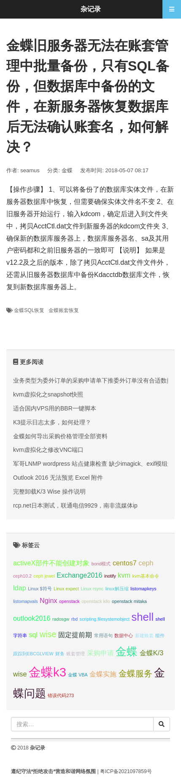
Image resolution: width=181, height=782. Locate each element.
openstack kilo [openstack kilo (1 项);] (95, 601)
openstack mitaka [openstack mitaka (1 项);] (129, 601)
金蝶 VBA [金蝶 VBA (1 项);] (77, 674)
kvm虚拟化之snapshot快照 (48, 394)
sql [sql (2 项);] (33, 634)
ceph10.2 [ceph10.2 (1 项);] (22, 575)
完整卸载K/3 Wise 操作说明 (49, 491)
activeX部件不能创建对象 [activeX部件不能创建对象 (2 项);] (51, 563)
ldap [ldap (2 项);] (19, 588)
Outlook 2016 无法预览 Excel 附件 (58, 477)
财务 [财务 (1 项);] (60, 653)
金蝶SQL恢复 (29, 310)
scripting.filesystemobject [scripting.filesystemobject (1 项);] (105, 619)
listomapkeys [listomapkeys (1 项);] (143, 588)
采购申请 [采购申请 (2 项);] (100, 653)
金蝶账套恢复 (64, 310)
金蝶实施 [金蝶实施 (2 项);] (102, 674)
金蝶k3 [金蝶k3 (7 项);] (47, 672)
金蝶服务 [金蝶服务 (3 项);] (135, 673)
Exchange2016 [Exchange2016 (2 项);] (79, 575)
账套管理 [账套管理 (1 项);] (75, 653)
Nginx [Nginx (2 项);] (48, 600)
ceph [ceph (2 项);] (145, 563)
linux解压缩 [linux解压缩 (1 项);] (117, 588)
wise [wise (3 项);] (48, 634)
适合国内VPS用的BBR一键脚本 (54, 408)
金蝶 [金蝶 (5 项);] (127, 651)
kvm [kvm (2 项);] (124, 575)
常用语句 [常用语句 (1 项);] (103, 635)
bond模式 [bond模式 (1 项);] (101, 563)
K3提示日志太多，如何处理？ (52, 422)
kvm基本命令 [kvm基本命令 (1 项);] (145, 575)
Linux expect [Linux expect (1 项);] (66, 588)
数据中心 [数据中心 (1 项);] (123, 635)
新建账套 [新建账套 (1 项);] (144, 635)
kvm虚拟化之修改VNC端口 (48, 449)
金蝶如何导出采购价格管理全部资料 (60, 436)
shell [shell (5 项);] (143, 617)
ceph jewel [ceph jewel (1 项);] (43, 575)
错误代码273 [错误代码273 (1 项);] (61, 695)
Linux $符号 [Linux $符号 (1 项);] (39, 588)
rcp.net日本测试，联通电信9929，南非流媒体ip (75, 505)
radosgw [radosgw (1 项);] (60, 619)
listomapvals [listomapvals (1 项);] (25, 601)
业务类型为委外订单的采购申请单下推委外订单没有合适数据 (93, 380)
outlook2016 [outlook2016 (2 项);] (32, 618)
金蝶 (67, 170)
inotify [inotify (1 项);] (110, 575)
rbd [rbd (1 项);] (74, 619)
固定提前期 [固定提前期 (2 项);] (75, 634)
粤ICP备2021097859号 (126, 771)
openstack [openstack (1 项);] (69, 601)
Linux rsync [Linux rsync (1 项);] (92, 588)
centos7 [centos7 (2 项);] (125, 563)
